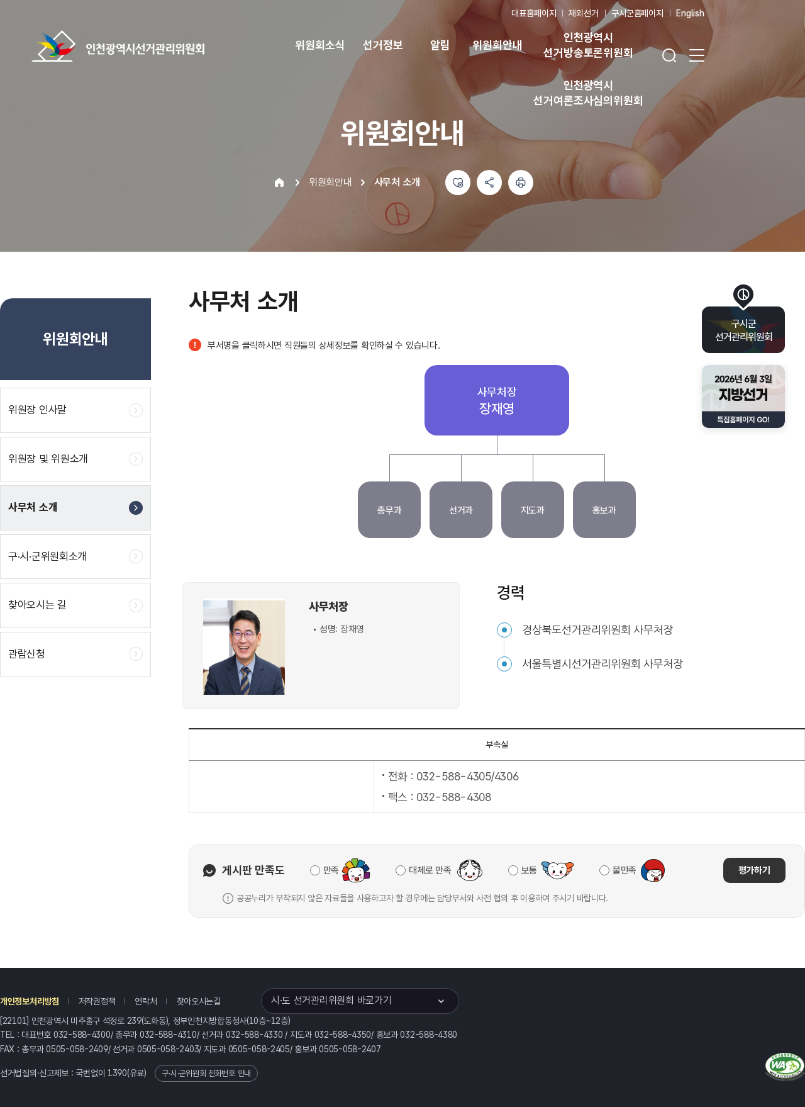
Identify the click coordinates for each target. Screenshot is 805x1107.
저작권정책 (97, 1001)
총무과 (389, 510)
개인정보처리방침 (29, 1001)
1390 (117, 1073)
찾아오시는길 (199, 1001)
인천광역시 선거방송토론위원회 (588, 45)
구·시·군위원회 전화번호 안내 (206, 1073)
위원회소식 (320, 45)
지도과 (533, 510)
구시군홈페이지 (637, 13)
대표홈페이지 (533, 13)
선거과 (461, 510)
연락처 (146, 1001)
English (690, 13)
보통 (529, 870)
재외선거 (583, 13)
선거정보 (382, 45)
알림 (440, 45)
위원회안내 (497, 45)
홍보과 (604, 510)
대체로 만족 (430, 870)
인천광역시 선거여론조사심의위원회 (588, 93)
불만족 (624, 870)
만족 (331, 870)
